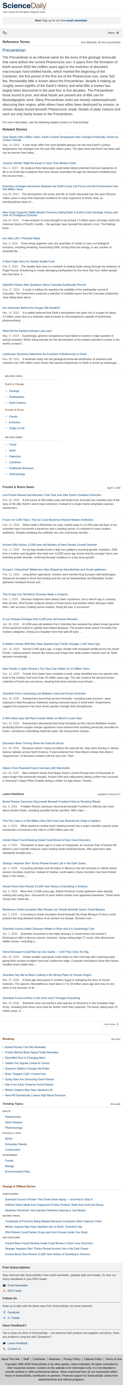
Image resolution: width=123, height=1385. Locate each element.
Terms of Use (114, 1359)
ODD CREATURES (11, 1237)
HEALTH (7, 1111)
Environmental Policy (17, 1171)
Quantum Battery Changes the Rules (27, 1068)
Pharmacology (13, 1127)
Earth (12, 450)
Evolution (14, 422)
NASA (9, 1138)
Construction (12, 1149)
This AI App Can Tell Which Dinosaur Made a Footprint (35, 594)
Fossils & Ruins (14, 409)
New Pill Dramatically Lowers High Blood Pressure (35, 1095)
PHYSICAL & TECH (12, 1133)
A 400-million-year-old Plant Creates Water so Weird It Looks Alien (42, 718)
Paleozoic (15, 456)
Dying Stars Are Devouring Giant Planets (29, 1079)
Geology (14, 391)
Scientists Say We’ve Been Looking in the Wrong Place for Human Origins (47, 975)
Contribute (39, 1359)
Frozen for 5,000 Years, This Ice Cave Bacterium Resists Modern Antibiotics (48, 519)
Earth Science (17, 402)
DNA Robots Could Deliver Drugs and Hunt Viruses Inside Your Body (46, 1232)
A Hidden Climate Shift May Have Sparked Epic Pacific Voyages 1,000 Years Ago (51, 643)
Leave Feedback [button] (18, 1343)
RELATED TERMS (13, 437)
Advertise (54, 1359)
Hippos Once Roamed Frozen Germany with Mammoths (36, 768)
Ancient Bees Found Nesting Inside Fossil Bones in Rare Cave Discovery (46, 840)
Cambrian (15, 462)
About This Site (10, 1359)
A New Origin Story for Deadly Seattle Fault (29, 261)
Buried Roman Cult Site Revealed (25, 1047)
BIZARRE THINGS (11, 1216)
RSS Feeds (15, 1290)
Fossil (12, 444)
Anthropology (17, 474)
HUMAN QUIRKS (11, 1194)
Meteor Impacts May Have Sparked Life (29, 1090)
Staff (26, 1359)
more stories (111, 1024)
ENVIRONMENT (10, 1155)
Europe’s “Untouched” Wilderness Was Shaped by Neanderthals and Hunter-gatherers (54, 569)
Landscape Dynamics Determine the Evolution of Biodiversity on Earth (45, 354)
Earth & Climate (14, 384)
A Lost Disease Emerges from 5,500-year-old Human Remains (40, 619)
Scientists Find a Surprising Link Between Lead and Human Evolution (44, 693)
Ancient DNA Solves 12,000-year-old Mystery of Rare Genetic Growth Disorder (50, 544)
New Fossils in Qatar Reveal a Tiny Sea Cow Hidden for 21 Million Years (46, 668)
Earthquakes (16, 396)
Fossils (13, 416)
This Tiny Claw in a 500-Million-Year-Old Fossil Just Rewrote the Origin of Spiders (51, 820)
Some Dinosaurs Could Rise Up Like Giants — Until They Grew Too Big (45, 951)
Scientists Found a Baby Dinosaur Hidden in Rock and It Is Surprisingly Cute (48, 928)
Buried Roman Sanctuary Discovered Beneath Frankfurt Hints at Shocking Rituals (51, 801)
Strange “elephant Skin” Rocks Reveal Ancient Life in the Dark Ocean (44, 863)
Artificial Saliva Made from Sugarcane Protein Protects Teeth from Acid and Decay (54, 1204)
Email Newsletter (18, 1285)
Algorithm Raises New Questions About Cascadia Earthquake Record (44, 284)
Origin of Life (17, 428)
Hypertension (13, 1116)
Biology (9, 1166)
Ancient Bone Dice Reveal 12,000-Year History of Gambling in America (45, 886)
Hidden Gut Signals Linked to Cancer (27, 1063)
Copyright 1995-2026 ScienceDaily (26, 1364)
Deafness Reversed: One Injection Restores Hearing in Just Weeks (45, 1210)
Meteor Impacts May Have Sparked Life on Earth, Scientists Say (43, 1226)
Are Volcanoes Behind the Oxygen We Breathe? (31, 307)
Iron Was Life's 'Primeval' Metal (21, 238)
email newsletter (76, 20)
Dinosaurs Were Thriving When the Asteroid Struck (33, 743)
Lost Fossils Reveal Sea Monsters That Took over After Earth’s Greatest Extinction (52, 495)
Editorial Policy (93, 1359)
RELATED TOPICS (14, 376)
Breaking (8, 1038)
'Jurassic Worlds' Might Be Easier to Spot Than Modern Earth (39, 163)
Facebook (13, 1312)
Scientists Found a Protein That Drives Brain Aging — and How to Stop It (49, 1199)
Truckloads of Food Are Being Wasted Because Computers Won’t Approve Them (53, 1221)
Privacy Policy (72, 1359)
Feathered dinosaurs (21, 468)
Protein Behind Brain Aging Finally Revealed (31, 1052)
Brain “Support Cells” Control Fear (25, 1074)
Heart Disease (13, 1122)
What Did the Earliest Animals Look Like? (27, 331)
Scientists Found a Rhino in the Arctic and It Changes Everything (41, 998)
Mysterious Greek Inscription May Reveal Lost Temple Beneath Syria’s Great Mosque (54, 909)
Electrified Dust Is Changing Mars (25, 1057)
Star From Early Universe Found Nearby (29, 1084)
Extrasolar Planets (16, 1144)
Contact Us (14, 1348)
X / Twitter (14, 1318)
